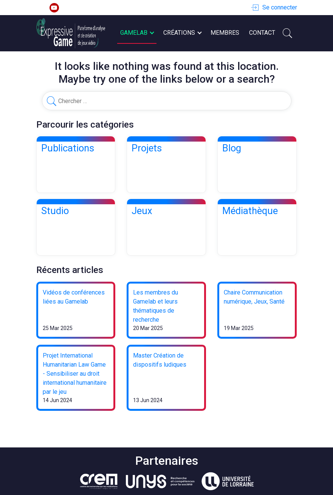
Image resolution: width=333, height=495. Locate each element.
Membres (225, 32)
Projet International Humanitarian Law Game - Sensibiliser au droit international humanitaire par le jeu (75, 373)
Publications (67, 148)
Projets (147, 148)
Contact (262, 32)
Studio (55, 210)
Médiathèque (250, 210)
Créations (182, 32)
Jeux (142, 210)
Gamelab (136, 32)
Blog (231, 148)
